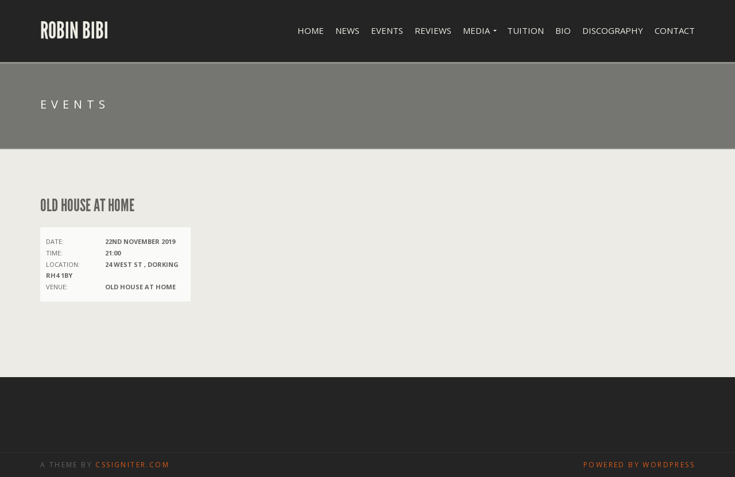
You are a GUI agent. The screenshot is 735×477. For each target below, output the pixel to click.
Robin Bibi (74, 31)
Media (476, 30)
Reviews (433, 30)
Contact (675, 30)
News (347, 30)
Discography (612, 30)
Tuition (525, 30)
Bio (563, 30)
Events (387, 30)
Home (310, 30)
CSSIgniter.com (132, 465)
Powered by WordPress (639, 465)
